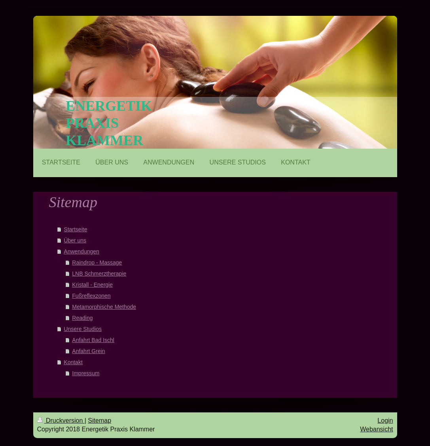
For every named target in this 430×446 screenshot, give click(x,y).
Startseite (75, 229)
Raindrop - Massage (97, 262)
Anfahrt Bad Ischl (93, 340)
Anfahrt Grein (88, 351)
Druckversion (61, 420)
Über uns (75, 240)
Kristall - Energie (92, 285)
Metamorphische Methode (104, 307)
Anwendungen (81, 251)
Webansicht (376, 429)
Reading (82, 318)
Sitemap (99, 420)
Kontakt (73, 362)
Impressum (85, 373)
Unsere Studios (83, 329)
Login (385, 420)
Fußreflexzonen (91, 296)
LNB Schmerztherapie (99, 273)
